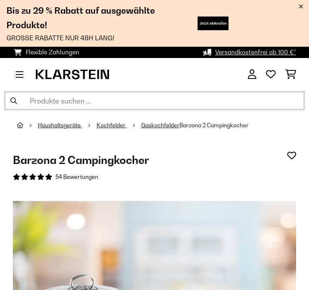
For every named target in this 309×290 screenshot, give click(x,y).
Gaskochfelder (160, 125)
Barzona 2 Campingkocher (214, 125)
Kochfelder (112, 125)
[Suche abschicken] (13, 101)
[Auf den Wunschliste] (291, 155)
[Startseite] (27, 125)
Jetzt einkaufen (213, 23)
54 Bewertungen (77, 177)
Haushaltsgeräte (60, 125)
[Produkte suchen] (154, 100)
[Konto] (252, 74)
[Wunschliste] (271, 74)
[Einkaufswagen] (290, 74)
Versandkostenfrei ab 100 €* (255, 52)
